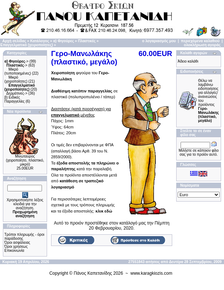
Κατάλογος (39, 41)
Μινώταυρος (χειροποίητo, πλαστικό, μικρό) (25, 160)
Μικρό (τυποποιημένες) (17, 71)
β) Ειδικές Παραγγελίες (14, 99)
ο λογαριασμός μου (159, 41)
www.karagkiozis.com (152, 273)
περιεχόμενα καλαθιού (200, 41)
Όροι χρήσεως (16, 247)
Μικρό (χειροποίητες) (15, 79)
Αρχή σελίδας (14, 41)
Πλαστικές (87, 41)
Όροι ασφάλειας (17, 243)
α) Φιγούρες (63, 41)
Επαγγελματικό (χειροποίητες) (26, 45)
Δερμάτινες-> (16, 93)
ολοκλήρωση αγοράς (202, 45)
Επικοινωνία (14, 251)
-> (16, 61)
